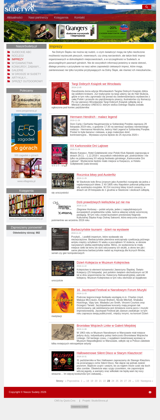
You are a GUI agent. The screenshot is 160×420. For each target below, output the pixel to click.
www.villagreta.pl (26, 181)
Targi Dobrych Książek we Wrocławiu (96, 84)
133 (137, 381)
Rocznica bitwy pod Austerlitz (96, 174)
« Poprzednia (72, 381)
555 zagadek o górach (26, 155)
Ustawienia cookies (79, 407)
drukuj (148, 392)
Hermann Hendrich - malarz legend (93, 117)
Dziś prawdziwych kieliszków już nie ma (103, 202)
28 (129, 381)
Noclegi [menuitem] (18, 55)
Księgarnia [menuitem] (61, 17)
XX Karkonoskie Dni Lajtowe (89, 145)
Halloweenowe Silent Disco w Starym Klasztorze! (109, 353)
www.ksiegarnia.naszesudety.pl (26, 218)
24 (113, 381)
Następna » (147, 381)
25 (117, 381)
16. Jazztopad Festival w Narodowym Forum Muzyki (111, 290)
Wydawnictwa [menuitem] (22, 63)
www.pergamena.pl (26, 110)
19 (92, 381)
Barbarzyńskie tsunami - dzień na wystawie (100, 229)
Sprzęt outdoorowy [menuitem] (27, 81)
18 (87, 381)
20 (96, 381)
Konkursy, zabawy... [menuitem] (26, 66)
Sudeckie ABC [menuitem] (21, 52)
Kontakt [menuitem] (79, 17)
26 (121, 381)
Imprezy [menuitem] (18, 59)
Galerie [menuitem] (17, 70)
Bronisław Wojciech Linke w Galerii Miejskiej (106, 325)
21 (100, 381)
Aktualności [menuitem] (14, 17)
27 (125, 381)
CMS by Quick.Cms (64, 400)
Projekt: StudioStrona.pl (95, 400)
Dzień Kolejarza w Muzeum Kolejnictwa (103, 262)
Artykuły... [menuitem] (20, 77)
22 (104, 381)
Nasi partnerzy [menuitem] (38, 17)
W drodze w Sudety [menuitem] (26, 74)
